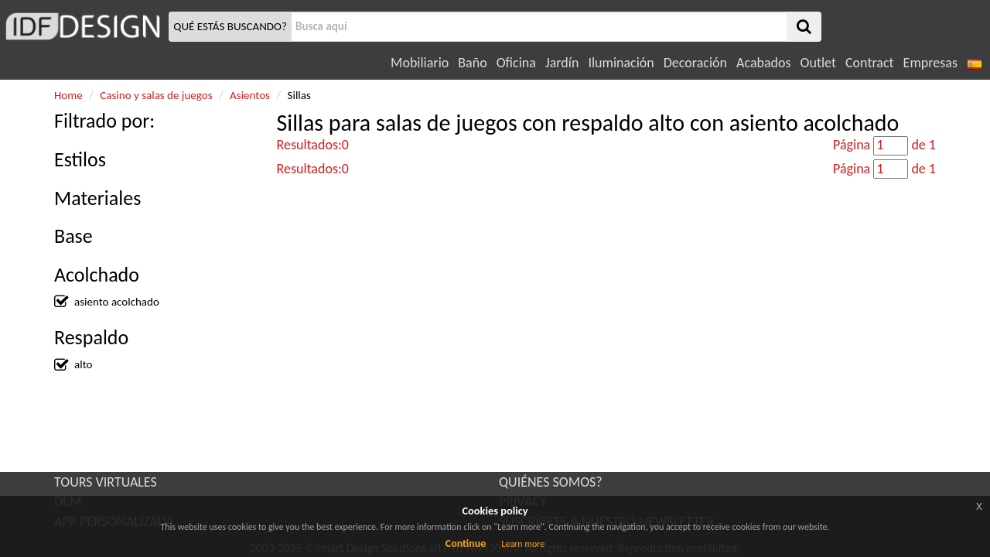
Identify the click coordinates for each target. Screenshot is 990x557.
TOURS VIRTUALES (105, 481)
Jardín (562, 62)
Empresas (930, 62)
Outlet (818, 62)
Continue (466, 543)
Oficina (516, 62)
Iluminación (621, 62)
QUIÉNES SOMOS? (551, 481)
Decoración (695, 62)
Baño (472, 62)
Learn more (522, 543)
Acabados (763, 62)
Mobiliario (420, 62)
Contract (869, 62)
